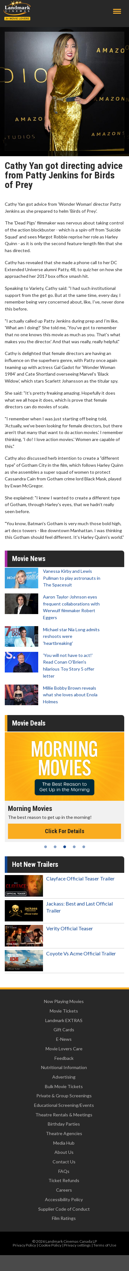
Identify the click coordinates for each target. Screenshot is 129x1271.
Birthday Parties (64, 1124)
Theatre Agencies (64, 1133)
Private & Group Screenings (64, 1095)
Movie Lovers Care (64, 1048)
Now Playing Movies (64, 1001)
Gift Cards (64, 1029)
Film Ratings (64, 1218)
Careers (64, 1190)
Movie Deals (29, 723)
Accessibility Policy (64, 1199)
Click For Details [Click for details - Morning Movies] (64, 831)
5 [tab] (84, 847)
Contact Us (64, 1161)
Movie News (29, 559)
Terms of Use (104, 1245)
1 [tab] (45, 847)
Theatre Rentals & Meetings (63, 1114)
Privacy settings (77, 1245)
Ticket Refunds (63, 1180)
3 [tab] (64, 847)
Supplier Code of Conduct (64, 1209)
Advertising (63, 1077)
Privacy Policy (24, 1245)
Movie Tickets (64, 1010)
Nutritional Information (64, 1067)
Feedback (64, 1058)
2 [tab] (55, 847)
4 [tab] (74, 847)
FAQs (63, 1171)
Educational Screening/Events (64, 1105)
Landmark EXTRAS (63, 1020)
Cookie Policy (50, 1245)
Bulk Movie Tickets (64, 1086)
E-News (64, 1039)
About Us (64, 1152)
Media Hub (64, 1143)
